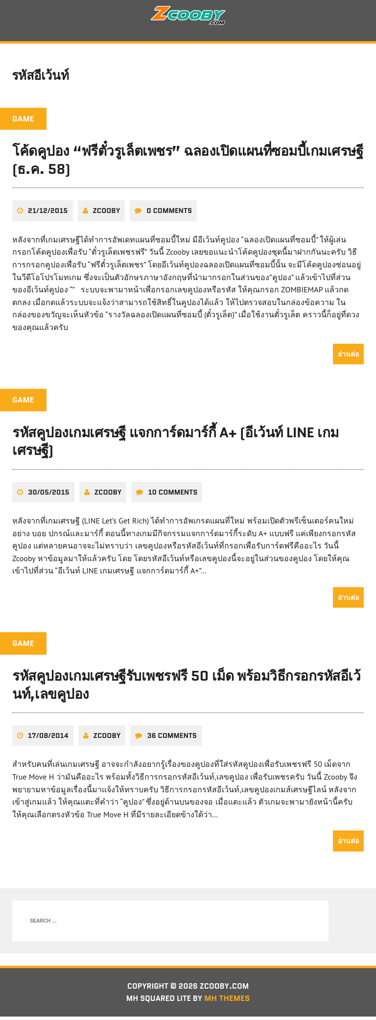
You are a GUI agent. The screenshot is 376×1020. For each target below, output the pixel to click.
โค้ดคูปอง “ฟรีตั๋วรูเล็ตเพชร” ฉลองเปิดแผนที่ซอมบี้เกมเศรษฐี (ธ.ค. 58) (187, 163)
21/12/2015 (48, 213)
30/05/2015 (49, 494)
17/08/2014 (48, 738)
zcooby (106, 213)
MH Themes (229, 1001)
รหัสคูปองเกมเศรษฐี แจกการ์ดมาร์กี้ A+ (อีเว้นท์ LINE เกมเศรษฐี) (175, 443)
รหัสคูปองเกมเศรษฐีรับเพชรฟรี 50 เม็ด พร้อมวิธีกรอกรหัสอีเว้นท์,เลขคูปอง (186, 687)
